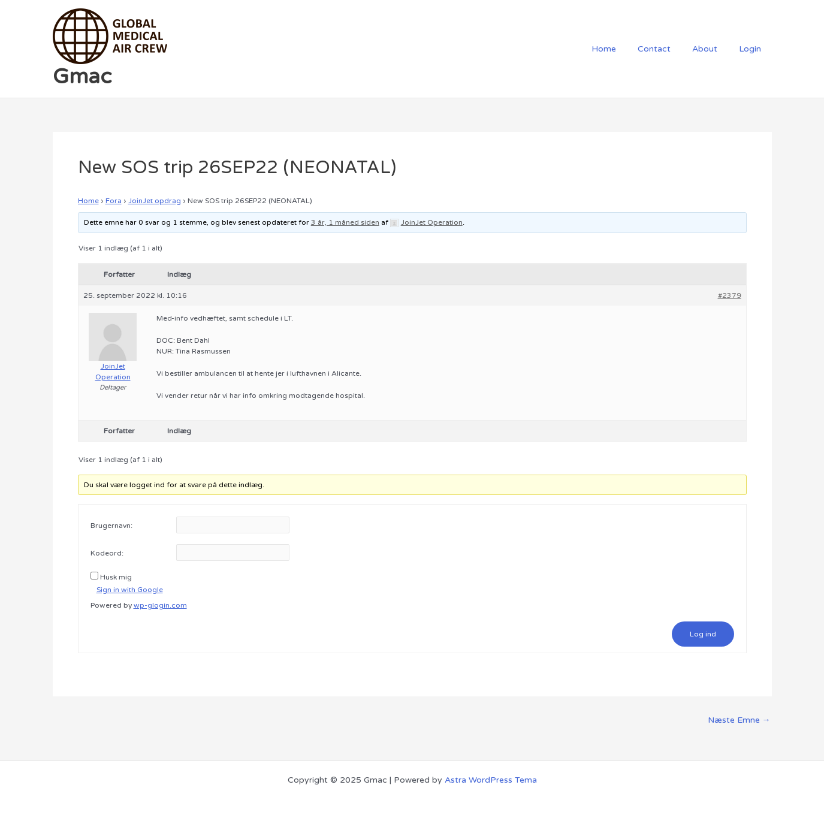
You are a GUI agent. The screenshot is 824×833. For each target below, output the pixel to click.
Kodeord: (106, 553)
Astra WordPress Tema (491, 780)
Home (620, 49)
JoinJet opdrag (154, 201)
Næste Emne (739, 720)
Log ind (703, 634)
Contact (666, 49)
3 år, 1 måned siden (345, 222)
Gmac (82, 76)
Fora (113, 201)
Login (752, 49)
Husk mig (116, 577)
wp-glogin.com (160, 605)
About (712, 49)
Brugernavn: (111, 525)
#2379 (729, 295)
